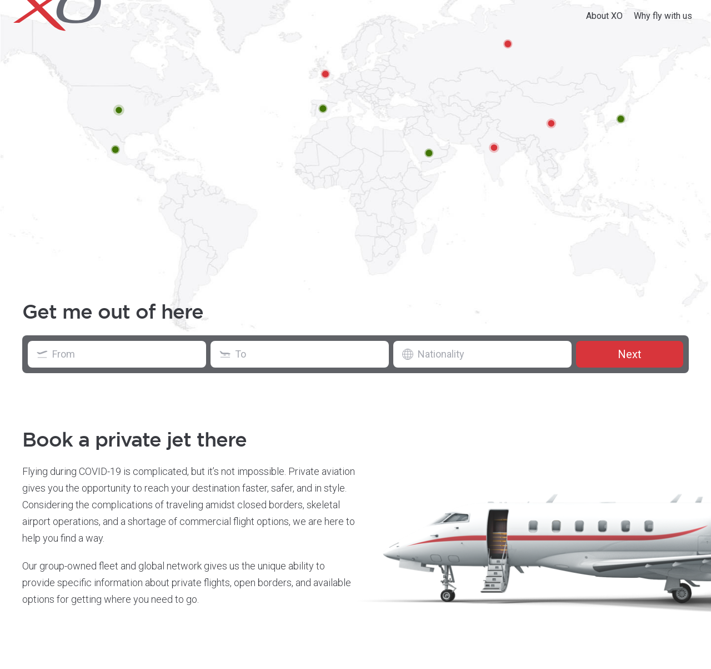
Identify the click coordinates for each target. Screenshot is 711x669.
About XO (604, 16)
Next (630, 354)
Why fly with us (663, 16)
